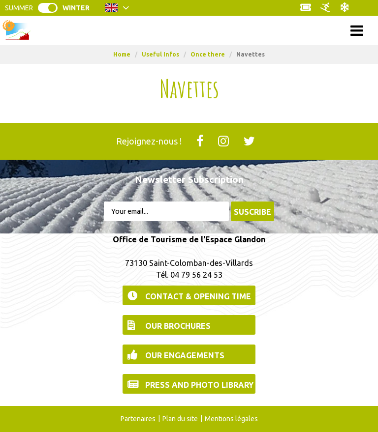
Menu (189, 30)
